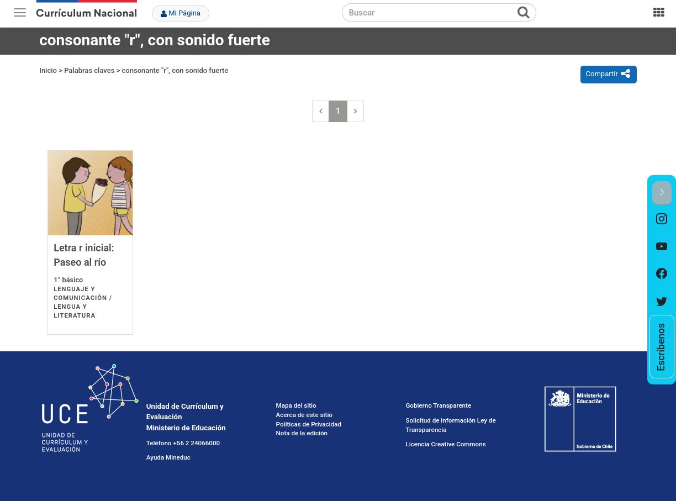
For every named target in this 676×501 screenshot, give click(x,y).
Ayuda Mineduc (168, 457)
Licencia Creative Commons (445, 444)
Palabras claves (89, 70)
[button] (662, 193)
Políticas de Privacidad (308, 424)
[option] (661, 219)
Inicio (48, 70)
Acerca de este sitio (304, 415)
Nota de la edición (302, 433)
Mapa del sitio (296, 405)
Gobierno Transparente (438, 405)
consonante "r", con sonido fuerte (175, 70)
